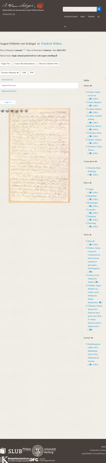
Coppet (91, 189)
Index (82, 17)
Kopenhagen (93, 203)
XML (24, 73)
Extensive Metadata (10, 73)
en (65, 26)
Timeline (91, 17)
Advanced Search (70, 17)
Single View (6, 64)
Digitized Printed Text (9, 91)
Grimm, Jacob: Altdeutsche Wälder (93, 278)
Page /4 (8, 102)
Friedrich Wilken (51, 43)
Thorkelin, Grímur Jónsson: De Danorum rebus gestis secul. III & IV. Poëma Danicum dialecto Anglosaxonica (95, 316)
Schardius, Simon (95, 133)
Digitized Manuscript (9, 85)
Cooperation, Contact (98, 450)
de (98, 17)
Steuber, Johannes (95, 140)
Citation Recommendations (24, 64)
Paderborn (92, 216)
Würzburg (92, 223)
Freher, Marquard (94, 102)
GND (24, 50)
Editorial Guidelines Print (48, 64)
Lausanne (91, 210)
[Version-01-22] (9, 14)
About (103, 447)
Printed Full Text (7, 80)
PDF (32, 73)
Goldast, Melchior (95, 109)
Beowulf (91, 241)
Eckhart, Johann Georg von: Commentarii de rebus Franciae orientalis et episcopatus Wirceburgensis (94, 258)
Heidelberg (92, 196)
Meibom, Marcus (94, 126)
